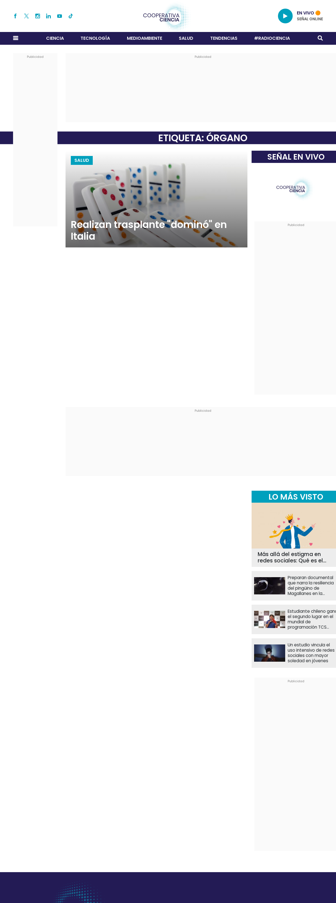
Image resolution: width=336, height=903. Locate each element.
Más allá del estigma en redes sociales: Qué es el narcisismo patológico (290, 557)
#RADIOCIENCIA (272, 38)
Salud (186, 38)
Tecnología (95, 38)
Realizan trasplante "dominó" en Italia (149, 230)
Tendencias (223, 38)
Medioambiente (144, 38)
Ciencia (55, 38)
